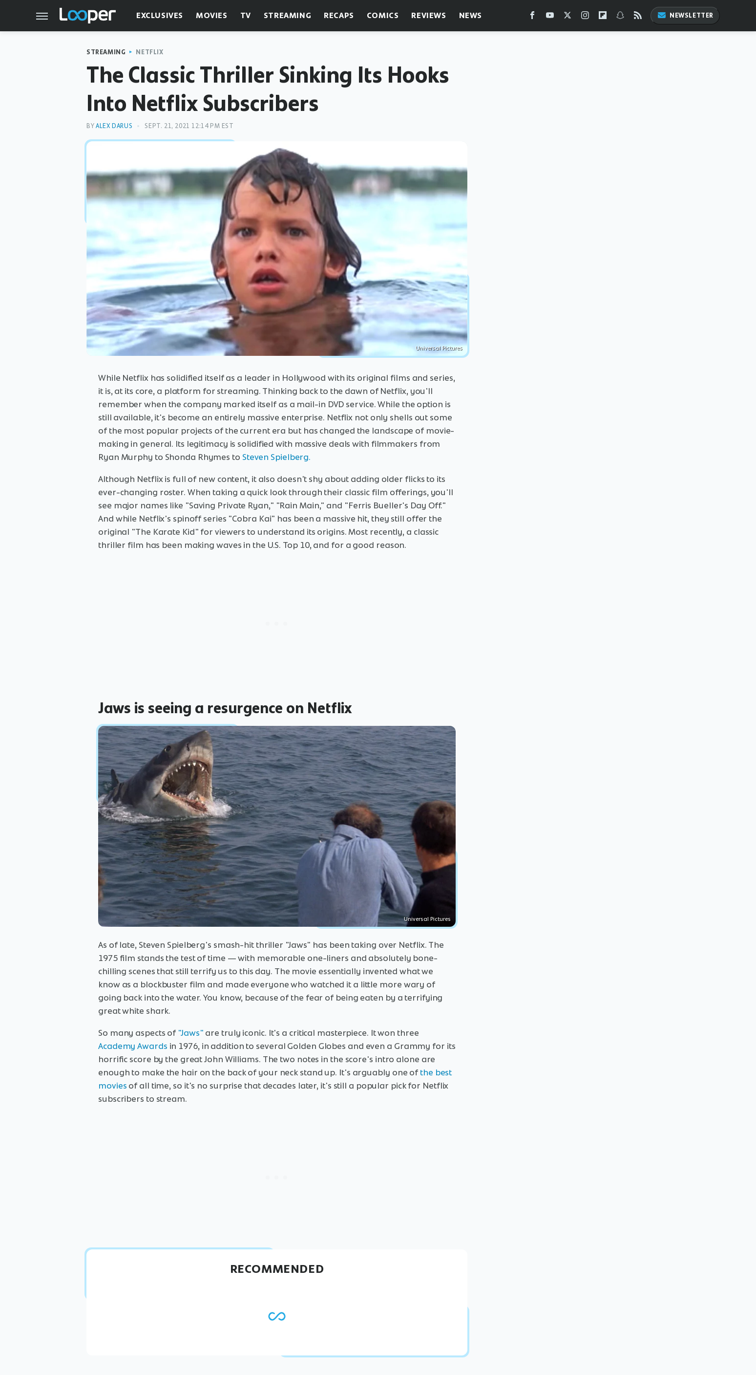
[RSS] (638, 17)
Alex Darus (114, 126)
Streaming (287, 15)
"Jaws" (190, 1033)
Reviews (428, 15)
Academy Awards (133, 1046)
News (470, 15)
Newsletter (685, 15)
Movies (212, 15)
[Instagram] (585, 17)
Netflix (149, 52)
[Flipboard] (603, 17)
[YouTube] (550, 17)
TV (245, 15)
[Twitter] (567, 17)
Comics (383, 15)
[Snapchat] (620, 17)
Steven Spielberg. (276, 457)
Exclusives (159, 15)
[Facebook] (532, 17)
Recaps (339, 15)
